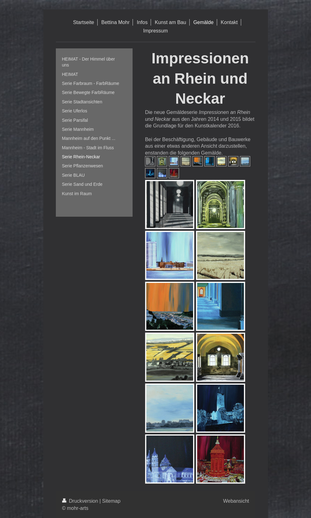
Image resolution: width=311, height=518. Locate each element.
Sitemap (111, 501)
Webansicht (236, 501)
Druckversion (81, 501)
